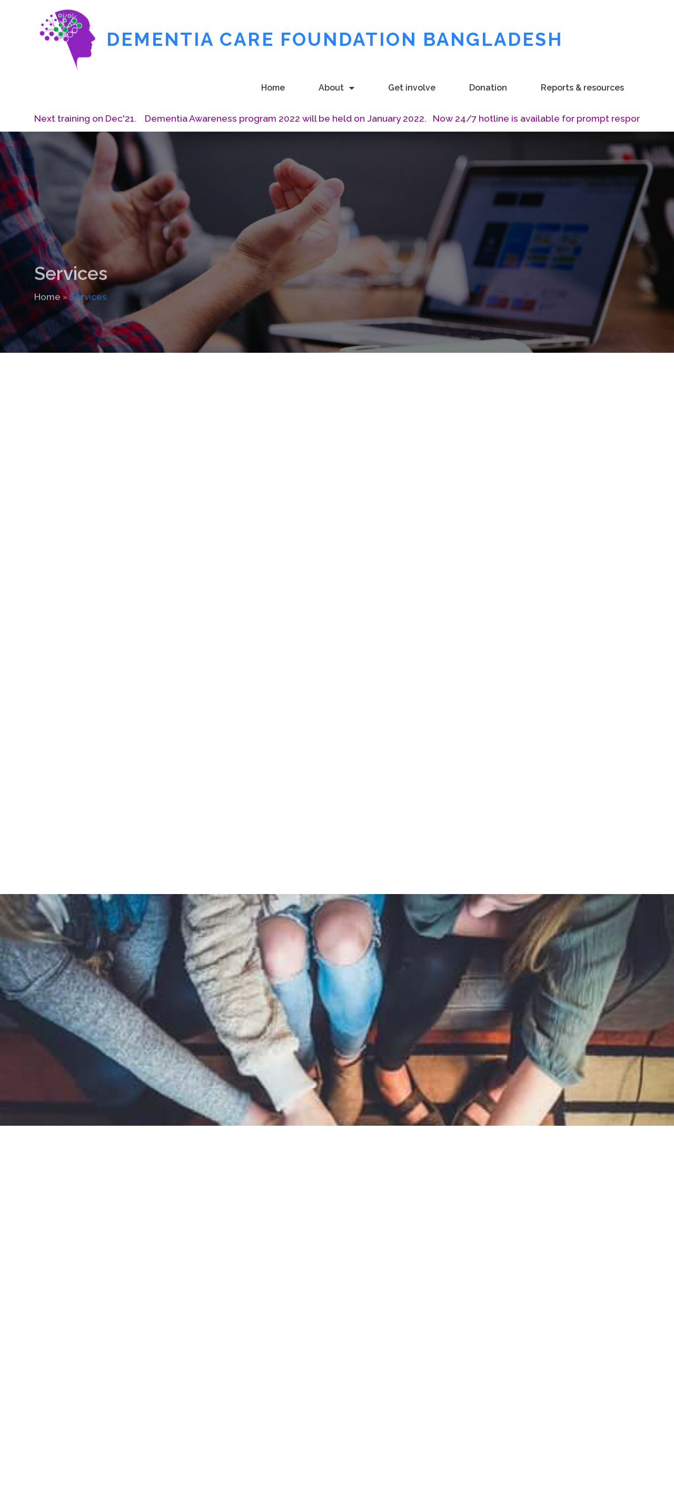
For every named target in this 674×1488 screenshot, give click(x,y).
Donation (488, 87)
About (336, 87)
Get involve (411, 87)
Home (273, 87)
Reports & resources (582, 87)
